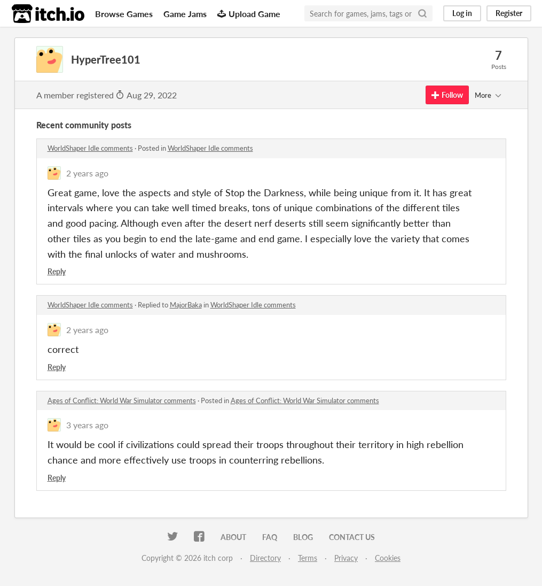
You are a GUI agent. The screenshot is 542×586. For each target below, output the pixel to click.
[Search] (422, 13)
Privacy (346, 557)
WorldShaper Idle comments (90, 148)
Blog (303, 537)
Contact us (352, 537)
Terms (307, 557)
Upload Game (248, 14)
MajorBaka (186, 304)
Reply (57, 271)
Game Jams (185, 14)
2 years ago (87, 173)
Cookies (387, 557)
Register (509, 13)
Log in (462, 13)
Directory (265, 557)
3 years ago (87, 425)
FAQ (269, 537)
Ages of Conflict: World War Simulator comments (122, 400)
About (233, 537)
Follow (447, 94)
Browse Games (124, 14)
